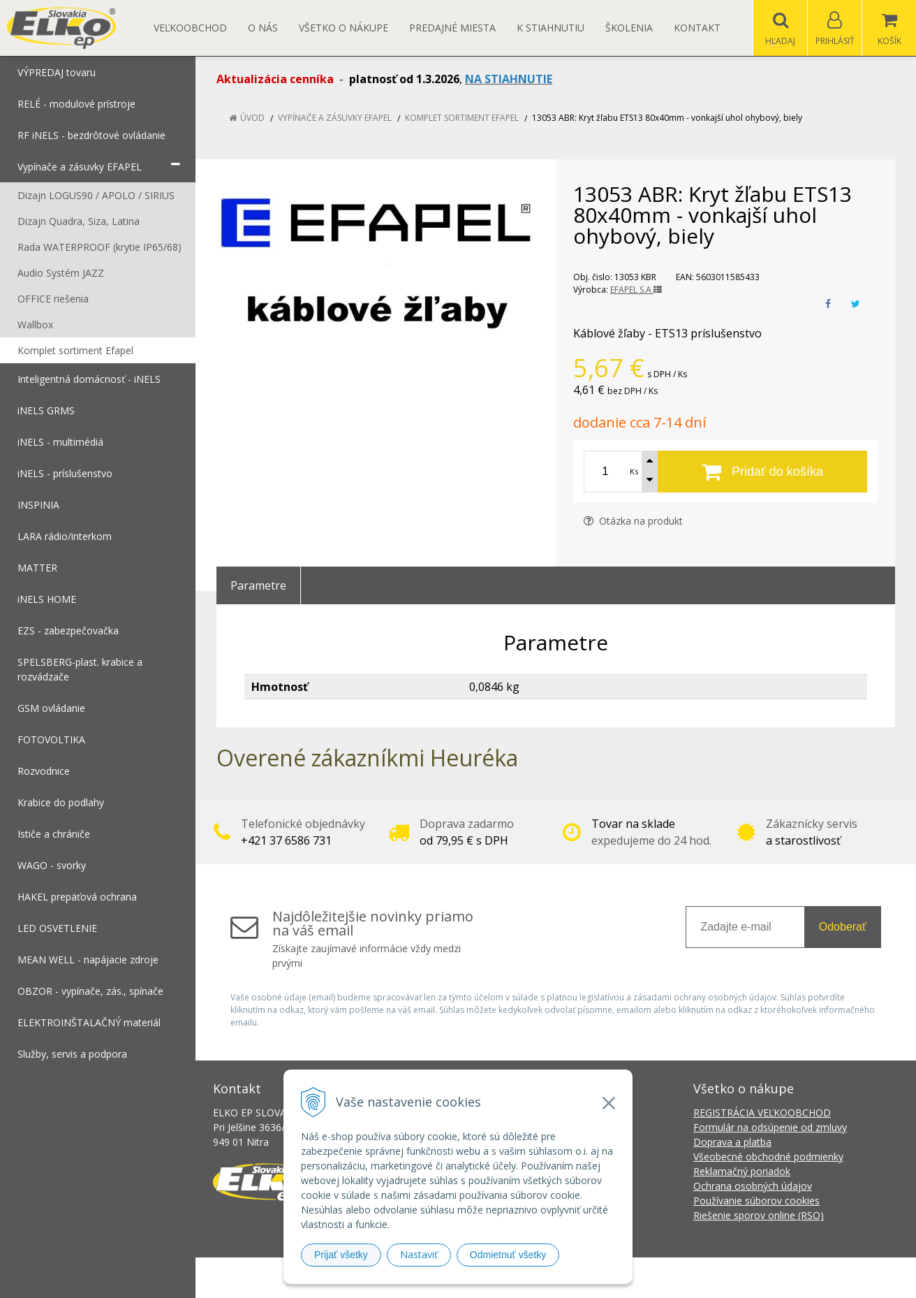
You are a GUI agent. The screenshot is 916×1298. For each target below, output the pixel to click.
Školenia (629, 27)
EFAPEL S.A (636, 290)
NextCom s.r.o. (708, 1277)
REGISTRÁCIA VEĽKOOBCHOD (762, 1112)
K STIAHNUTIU (550, 27)
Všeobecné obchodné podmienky (768, 1156)
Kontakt (697, 27)
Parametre (258, 585)
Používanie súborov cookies (756, 1200)
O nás (263, 27)
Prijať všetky (341, 1254)
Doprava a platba (732, 1141)
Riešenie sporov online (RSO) (758, 1215)
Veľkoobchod (190, 27)
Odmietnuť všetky (508, 1254)
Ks (634, 471)
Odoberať (842, 927)
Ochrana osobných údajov (752, 1186)
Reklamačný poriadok (741, 1171)
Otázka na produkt (633, 520)
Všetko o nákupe (343, 27)
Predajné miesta (452, 27)
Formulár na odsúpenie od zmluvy (770, 1127)
